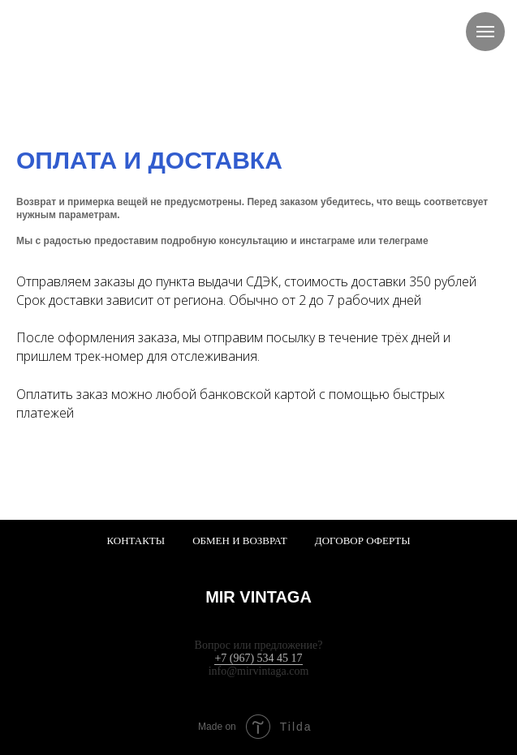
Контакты (135, 540)
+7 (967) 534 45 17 (258, 658)
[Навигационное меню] (485, 31)
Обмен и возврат (239, 540)
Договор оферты (363, 540)
